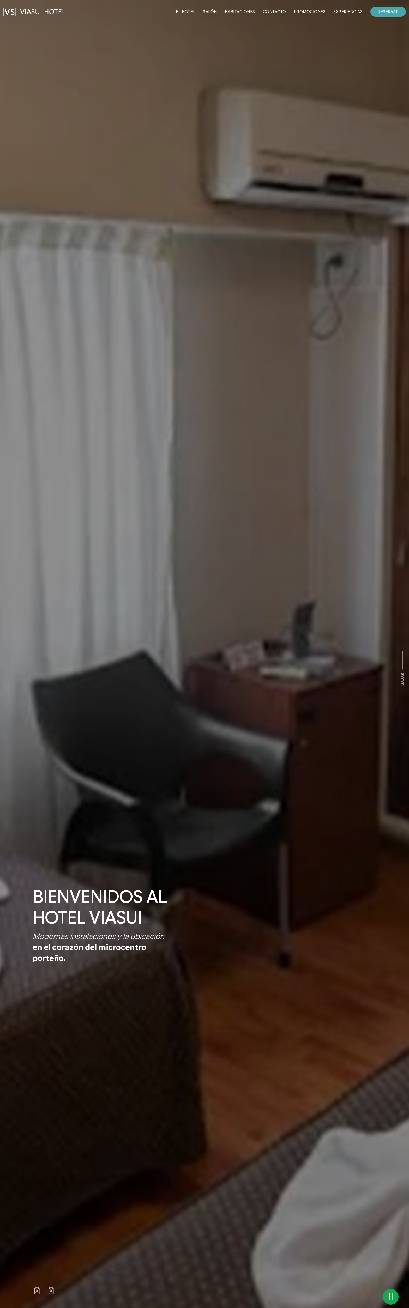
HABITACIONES (240, 11)
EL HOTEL (185, 11)
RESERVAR (388, 11)
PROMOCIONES (310, 11)
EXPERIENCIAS (348, 11)
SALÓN (210, 11)
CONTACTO (274, 11)
